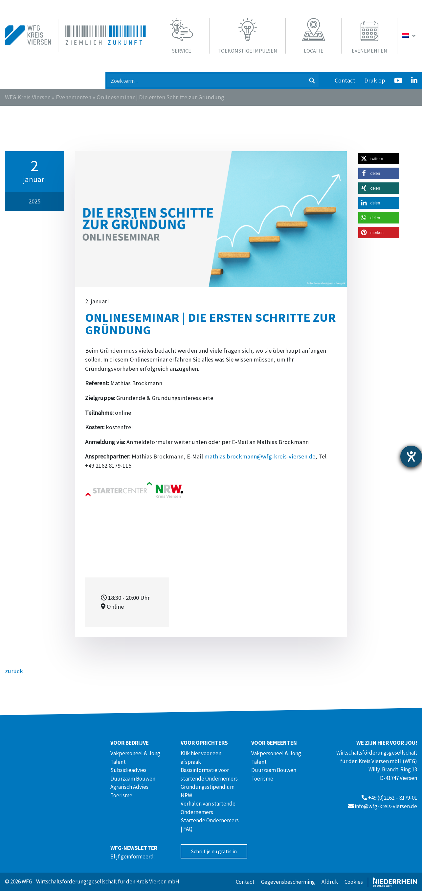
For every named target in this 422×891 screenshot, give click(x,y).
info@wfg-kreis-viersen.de (386, 806)
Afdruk (330, 881)
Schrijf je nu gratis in (214, 851)
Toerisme (121, 795)
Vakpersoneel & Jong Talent (135, 757)
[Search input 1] (206, 80)
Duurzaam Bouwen (132, 778)
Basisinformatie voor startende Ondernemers (209, 774)
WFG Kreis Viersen (28, 97)
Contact (345, 80)
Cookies (353, 881)
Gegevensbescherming (288, 881)
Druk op (374, 80)
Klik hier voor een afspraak (201, 757)
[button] (378, 158)
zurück (14, 671)
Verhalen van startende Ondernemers (208, 808)
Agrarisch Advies (129, 786)
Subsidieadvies (128, 770)
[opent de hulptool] (411, 456)
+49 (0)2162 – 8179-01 (392, 797)
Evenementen (73, 97)
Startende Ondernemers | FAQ (210, 824)
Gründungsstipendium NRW (207, 791)
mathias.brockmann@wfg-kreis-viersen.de (259, 456)
